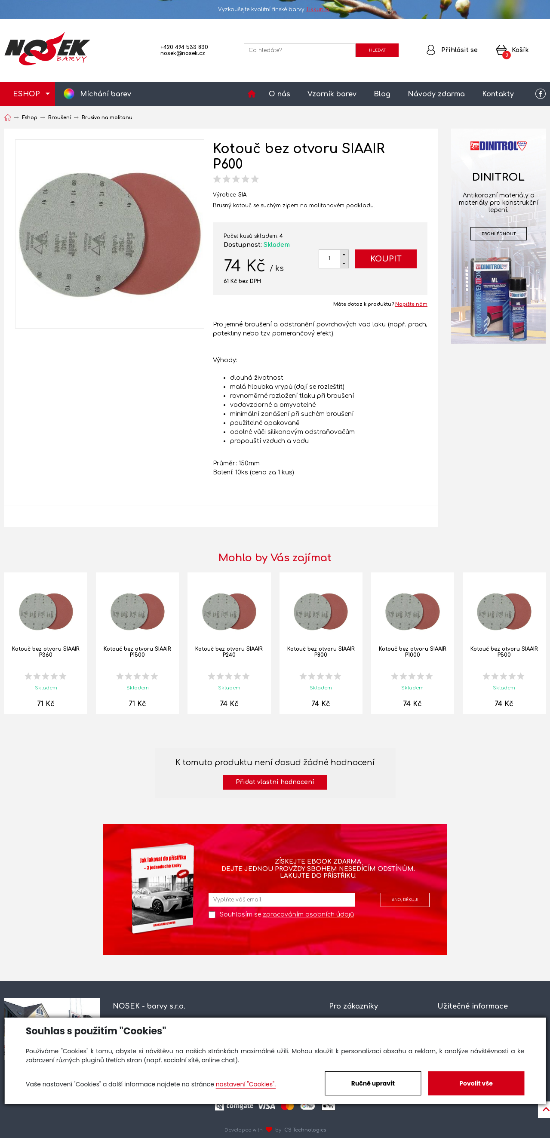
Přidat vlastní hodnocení (275, 782)
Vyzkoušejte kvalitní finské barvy (275, 9)
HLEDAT (377, 50)
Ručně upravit (373, 1083)
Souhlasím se (287, 914)
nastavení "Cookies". (246, 1084)
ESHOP (26, 94)
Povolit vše (475, 1083)
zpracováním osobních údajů (308, 914)
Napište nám (411, 304)
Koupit (386, 259)
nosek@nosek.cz (182, 53)
